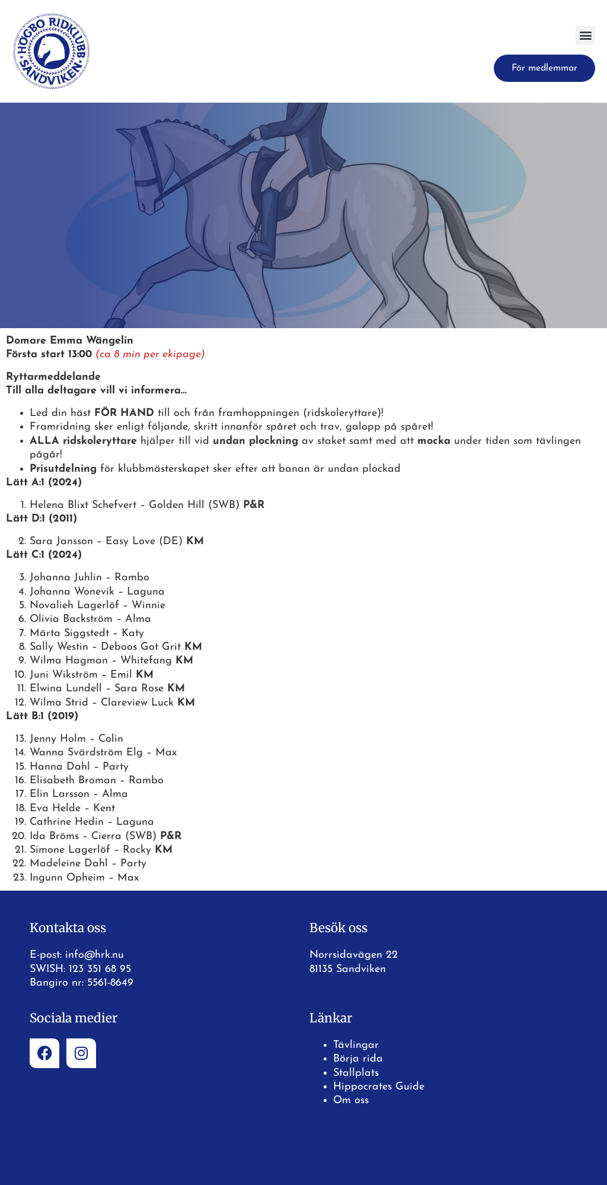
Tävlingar (356, 1045)
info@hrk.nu (94, 955)
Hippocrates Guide (378, 1086)
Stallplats (356, 1073)
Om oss (351, 1100)
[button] (585, 35)
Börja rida (358, 1059)
